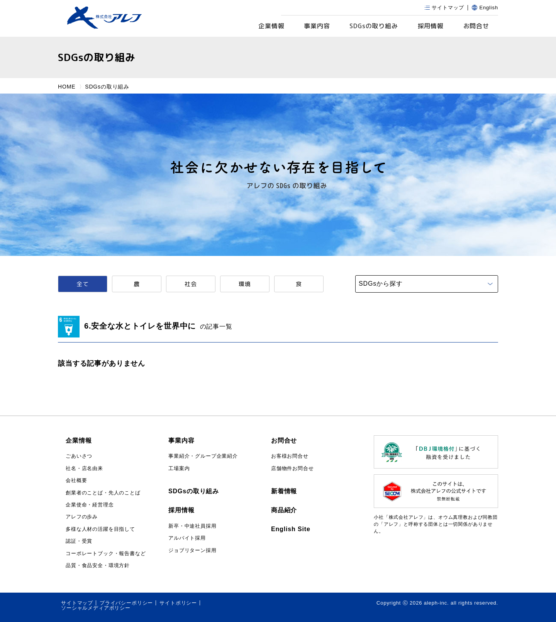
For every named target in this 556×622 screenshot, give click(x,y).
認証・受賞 (79, 541)
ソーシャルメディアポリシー (96, 607)
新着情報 (284, 491)
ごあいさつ (79, 456)
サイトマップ (77, 602)
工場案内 (179, 468)
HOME (66, 87)
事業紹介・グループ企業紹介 (203, 456)
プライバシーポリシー (126, 602)
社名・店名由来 (84, 468)
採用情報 (431, 26)
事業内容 (317, 26)
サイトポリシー (178, 602)
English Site (290, 529)
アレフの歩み (82, 517)
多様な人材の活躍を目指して (100, 529)
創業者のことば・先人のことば (103, 493)
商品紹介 (284, 510)
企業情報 (271, 26)
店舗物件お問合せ (292, 468)
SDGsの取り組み (193, 491)
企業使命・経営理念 (90, 505)
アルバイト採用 (187, 538)
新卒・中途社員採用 (192, 526)
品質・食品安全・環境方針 (98, 565)
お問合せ (476, 26)
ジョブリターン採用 (192, 550)
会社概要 (76, 480)
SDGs (373, 26)
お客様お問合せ (290, 456)
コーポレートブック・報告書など (106, 553)
